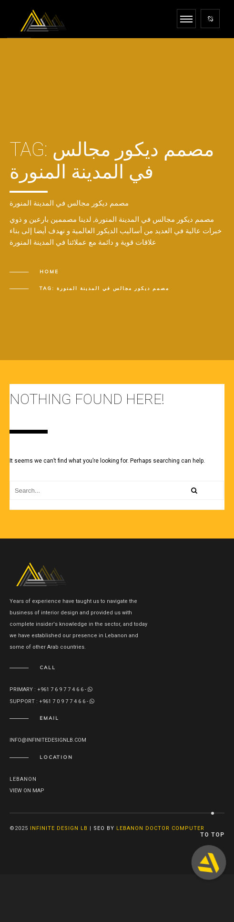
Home (49, 272)
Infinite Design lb (59, 828)
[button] (209, 862)
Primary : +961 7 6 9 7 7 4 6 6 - (51, 689)
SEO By (103, 828)
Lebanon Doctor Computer (160, 828)
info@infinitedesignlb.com (48, 740)
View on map (27, 790)
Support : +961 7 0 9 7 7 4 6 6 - (52, 701)
